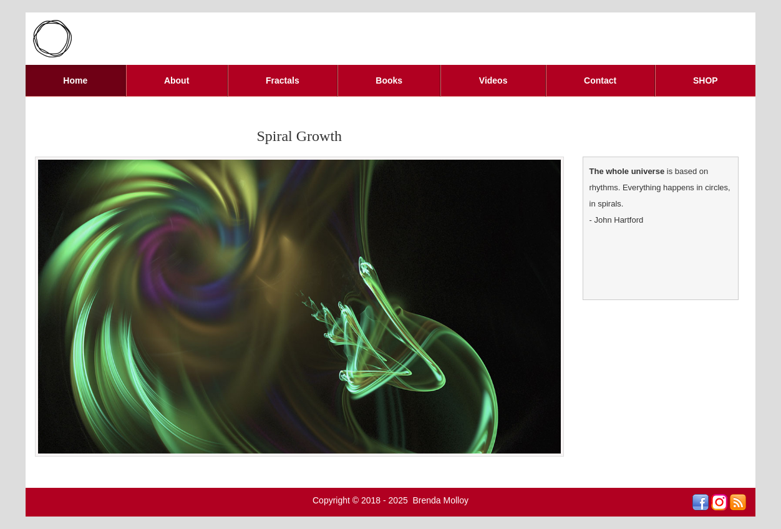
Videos (493, 80)
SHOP (705, 80)
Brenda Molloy (441, 500)
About (176, 80)
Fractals (282, 80)
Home (75, 80)
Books (389, 80)
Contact (600, 80)
